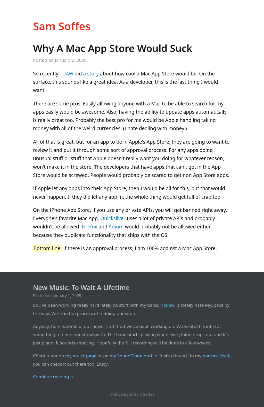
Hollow (167, 305)
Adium (116, 226)
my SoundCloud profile (133, 356)
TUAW (66, 73)
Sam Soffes (61, 26)
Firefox (89, 226)
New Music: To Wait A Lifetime (81, 287)
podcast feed (216, 356)
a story (91, 73)
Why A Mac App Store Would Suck (112, 48)
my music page (80, 356)
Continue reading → (53, 377)
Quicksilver (113, 218)
